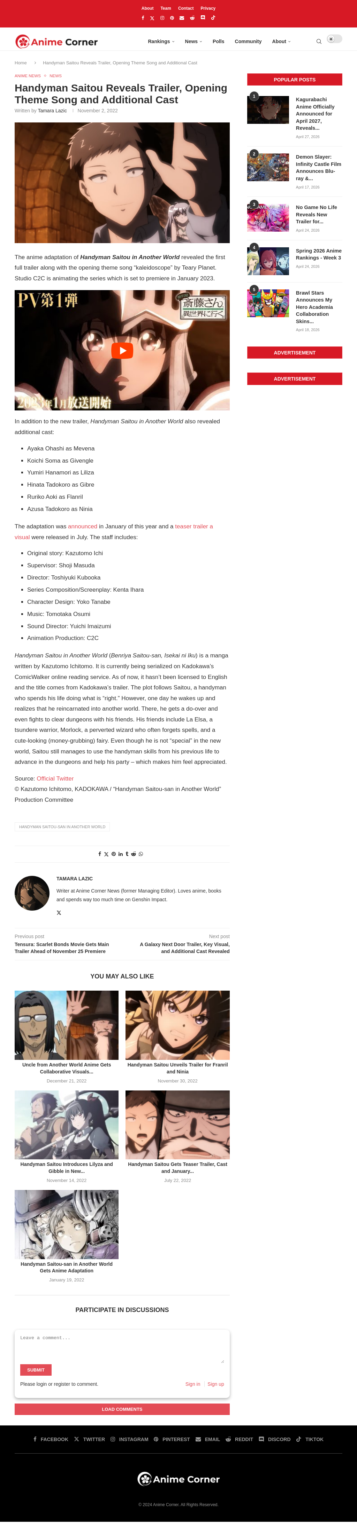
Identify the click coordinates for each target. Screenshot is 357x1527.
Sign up (215, 1389)
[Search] (319, 41)
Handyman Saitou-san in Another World (62, 832)
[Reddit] (192, 18)
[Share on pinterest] (114, 859)
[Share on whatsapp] (141, 859)
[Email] (182, 18)
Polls (218, 41)
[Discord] (202, 18)
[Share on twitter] (106, 859)
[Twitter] (152, 18)
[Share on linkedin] (121, 859)
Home (21, 67)
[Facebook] (143, 18)
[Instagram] (162, 18)
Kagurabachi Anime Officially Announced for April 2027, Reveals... (319, 117)
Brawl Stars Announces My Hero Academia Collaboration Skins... (313, 306)
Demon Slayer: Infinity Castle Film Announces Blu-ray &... (318, 170)
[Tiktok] (213, 18)
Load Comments (122, 1414)
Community (248, 41)
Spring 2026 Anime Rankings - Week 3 (318, 254)
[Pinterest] (172, 18)
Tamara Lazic (52, 116)
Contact (186, 8)
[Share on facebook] (99, 859)
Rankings (159, 41)
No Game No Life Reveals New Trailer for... (319, 215)
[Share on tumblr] (127, 859)
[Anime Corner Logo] (56, 41)
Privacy (208, 8)
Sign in (192, 1389)
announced (82, 532)
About (148, 8)
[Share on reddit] (133, 859)
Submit (36, 1375)
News (191, 41)
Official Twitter (55, 784)
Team (165, 8)
